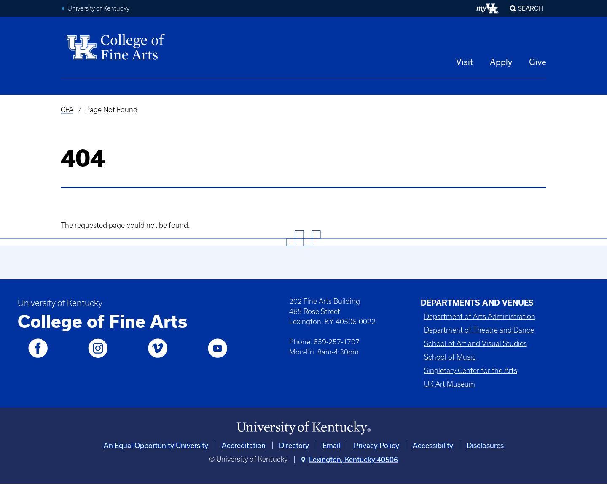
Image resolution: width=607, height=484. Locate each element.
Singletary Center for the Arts (470, 370)
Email (331, 445)
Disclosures (485, 445)
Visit (464, 62)
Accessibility (433, 445)
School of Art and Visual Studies (475, 343)
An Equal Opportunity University (156, 445)
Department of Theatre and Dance (479, 330)
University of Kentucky (98, 8)
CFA (67, 110)
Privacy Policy (376, 445)
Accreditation (244, 445)
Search (530, 8)
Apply (501, 62)
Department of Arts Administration (479, 316)
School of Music (450, 357)
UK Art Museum (449, 384)
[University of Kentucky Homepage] (303, 428)
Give (537, 62)
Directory (294, 445)
